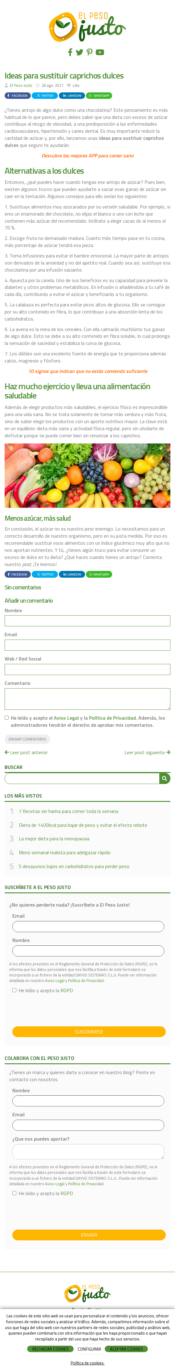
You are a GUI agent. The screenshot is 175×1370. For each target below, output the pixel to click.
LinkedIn (72, 95)
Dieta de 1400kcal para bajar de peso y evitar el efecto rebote (83, 825)
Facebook (16, 95)
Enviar (89, 1235)
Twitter (45, 95)
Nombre (13, 610)
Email (11, 634)
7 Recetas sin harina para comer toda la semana (68, 811)
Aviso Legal (66, 717)
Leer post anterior (26, 752)
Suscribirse (89, 1031)
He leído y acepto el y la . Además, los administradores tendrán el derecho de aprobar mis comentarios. (88, 721)
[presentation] (59, 1010)
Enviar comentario (27, 739)
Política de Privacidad (112, 717)
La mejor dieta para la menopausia (54, 838)
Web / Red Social (23, 658)
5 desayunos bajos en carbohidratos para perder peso (74, 866)
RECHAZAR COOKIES (50, 1349)
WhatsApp (98, 95)
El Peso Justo (21, 85)
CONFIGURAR (89, 1349)
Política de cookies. (87, 1363)
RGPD (66, 990)
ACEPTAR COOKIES (126, 1349)
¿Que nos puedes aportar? (40, 1138)
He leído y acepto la (42, 990)
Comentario (18, 683)
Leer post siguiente (147, 752)
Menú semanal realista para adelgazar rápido (65, 852)
